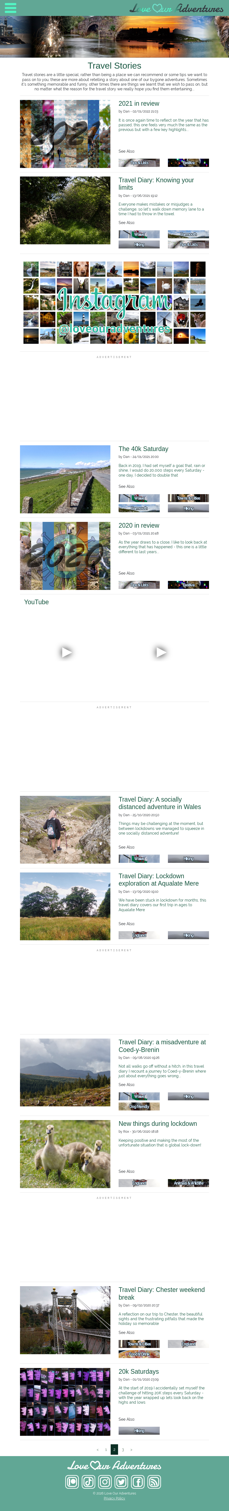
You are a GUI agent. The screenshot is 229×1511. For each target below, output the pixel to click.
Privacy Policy (114, 1498)
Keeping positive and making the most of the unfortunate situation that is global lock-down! (160, 1142)
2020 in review (139, 525)
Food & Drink (139, 1354)
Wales (139, 234)
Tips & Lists (139, 162)
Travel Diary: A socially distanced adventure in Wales (160, 803)
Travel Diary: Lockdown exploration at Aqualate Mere (159, 879)
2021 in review (139, 103)
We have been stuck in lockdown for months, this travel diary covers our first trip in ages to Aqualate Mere (162, 905)
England (139, 935)
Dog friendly (139, 1106)
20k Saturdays (139, 1371)
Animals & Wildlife (188, 1183)
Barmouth (188, 234)
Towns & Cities (188, 498)
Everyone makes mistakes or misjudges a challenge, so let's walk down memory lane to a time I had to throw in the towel (161, 209)
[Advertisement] (114, 398)
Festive (188, 162)
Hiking (139, 244)
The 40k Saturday (143, 448)
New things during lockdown (158, 1123)
